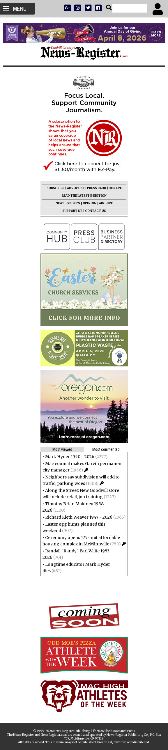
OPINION (89, 203)
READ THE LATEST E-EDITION (84, 196)
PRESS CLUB (96, 188)
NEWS (60, 203)
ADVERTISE (75, 188)
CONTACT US (95, 211)
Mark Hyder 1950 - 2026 (69, 456)
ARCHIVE (106, 203)
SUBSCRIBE (55, 188)
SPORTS (73, 203)
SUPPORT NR (72, 211)
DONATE (115, 188)
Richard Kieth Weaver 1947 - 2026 (78, 517)
